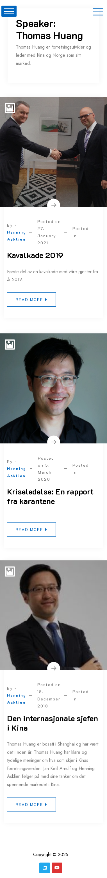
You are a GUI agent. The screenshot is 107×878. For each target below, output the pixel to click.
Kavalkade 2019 (35, 255)
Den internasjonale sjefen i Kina (52, 726)
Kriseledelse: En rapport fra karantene (50, 498)
